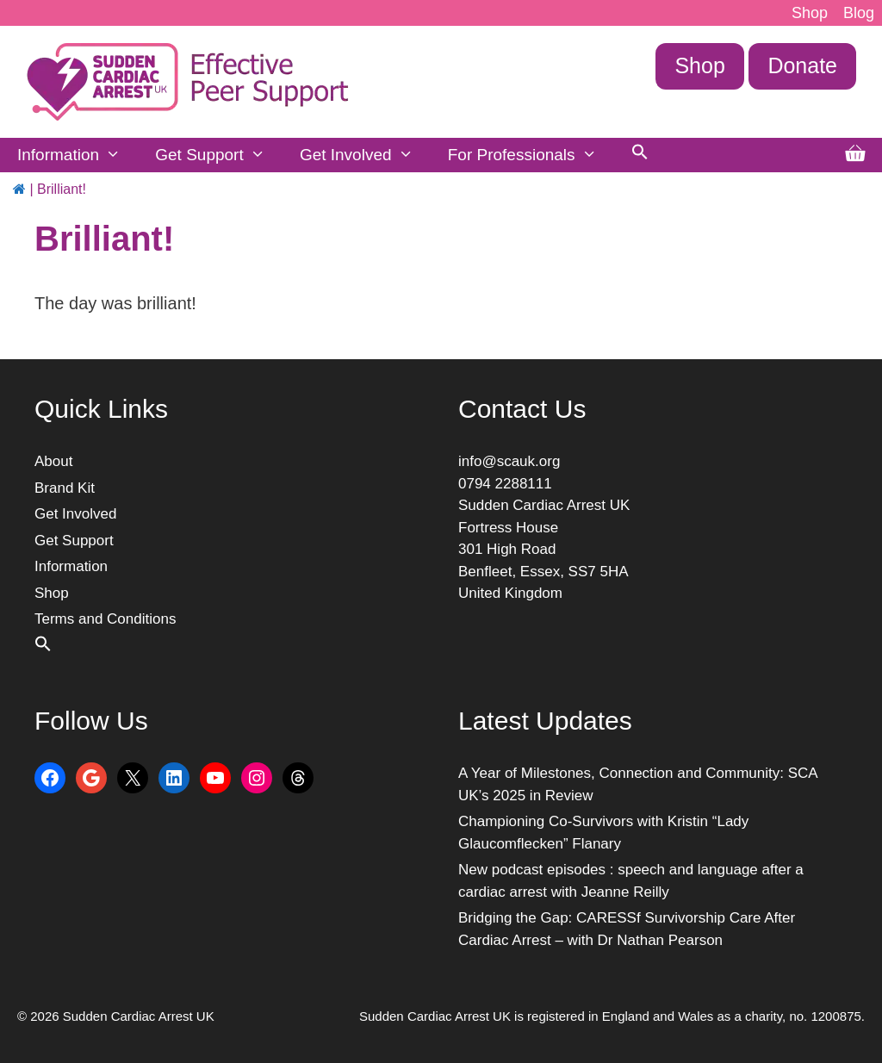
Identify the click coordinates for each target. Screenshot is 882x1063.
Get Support (219, 155)
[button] (640, 155)
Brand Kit (64, 488)
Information (77, 155)
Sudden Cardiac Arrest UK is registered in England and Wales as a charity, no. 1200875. (612, 1016)
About (53, 461)
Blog (858, 13)
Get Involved (365, 155)
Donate (802, 65)
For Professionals (531, 155)
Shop (810, 13)
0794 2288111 (505, 484)
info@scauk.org (509, 461)
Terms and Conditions (105, 619)
